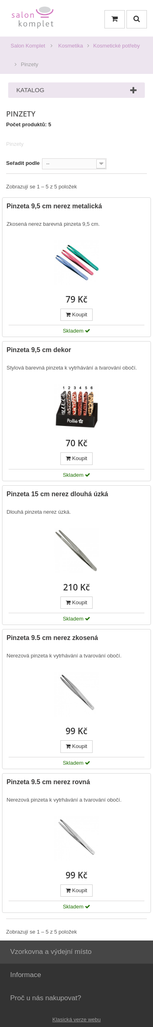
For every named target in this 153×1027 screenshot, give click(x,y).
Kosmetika (70, 46)
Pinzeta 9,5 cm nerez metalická (54, 206)
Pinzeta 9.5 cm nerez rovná (48, 781)
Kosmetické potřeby (116, 46)
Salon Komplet (28, 46)
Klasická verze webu (76, 1019)
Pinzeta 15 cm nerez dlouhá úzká (57, 494)
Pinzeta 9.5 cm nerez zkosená (52, 637)
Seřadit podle (23, 163)
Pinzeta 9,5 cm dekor (39, 349)
